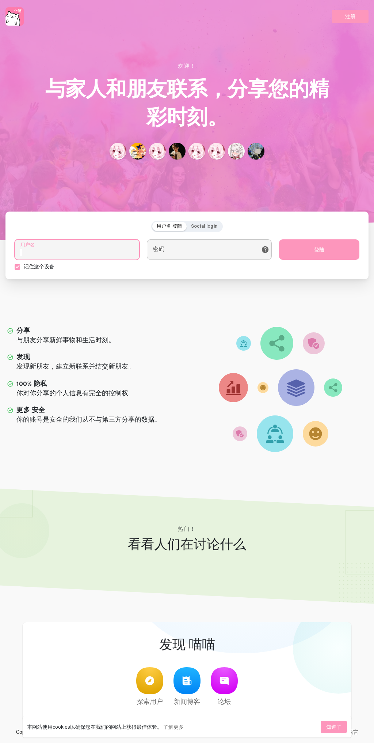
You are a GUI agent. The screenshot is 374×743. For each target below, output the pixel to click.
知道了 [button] (333, 727)
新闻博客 (187, 686)
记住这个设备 (39, 266)
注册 (350, 16)
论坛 (224, 686)
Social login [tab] (204, 226)
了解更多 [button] (173, 727)
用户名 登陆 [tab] (169, 226)
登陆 (319, 250)
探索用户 (149, 686)
